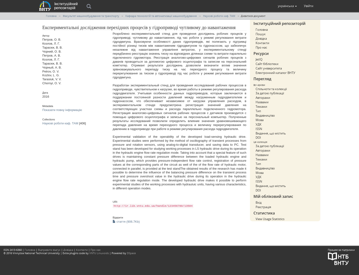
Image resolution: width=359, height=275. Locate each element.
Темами (261, 106)
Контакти (262, 43)
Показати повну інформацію (62, 110)
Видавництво (265, 115)
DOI (258, 137)
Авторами (263, 97)
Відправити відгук (49, 250)
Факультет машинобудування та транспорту (91, 16)
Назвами (262, 102)
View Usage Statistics (270, 219)
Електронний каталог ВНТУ (275, 73)
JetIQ (259, 59)
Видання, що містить (271, 133)
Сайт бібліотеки (267, 64)
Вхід (258, 202)
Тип (258, 111)
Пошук (261, 34)
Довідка (261, 38)
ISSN (259, 129)
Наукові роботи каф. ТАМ (219, 16)
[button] (287, 6)
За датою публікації (270, 93)
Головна (51, 16)
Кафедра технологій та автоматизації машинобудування (161, 16)
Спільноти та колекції (271, 89)
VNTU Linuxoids (99, 253)
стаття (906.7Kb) (126, 221)
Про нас (261, 47)
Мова (260, 120)
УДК (258, 124)
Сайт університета (269, 68)
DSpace (131, 253)
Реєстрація (263, 207)
